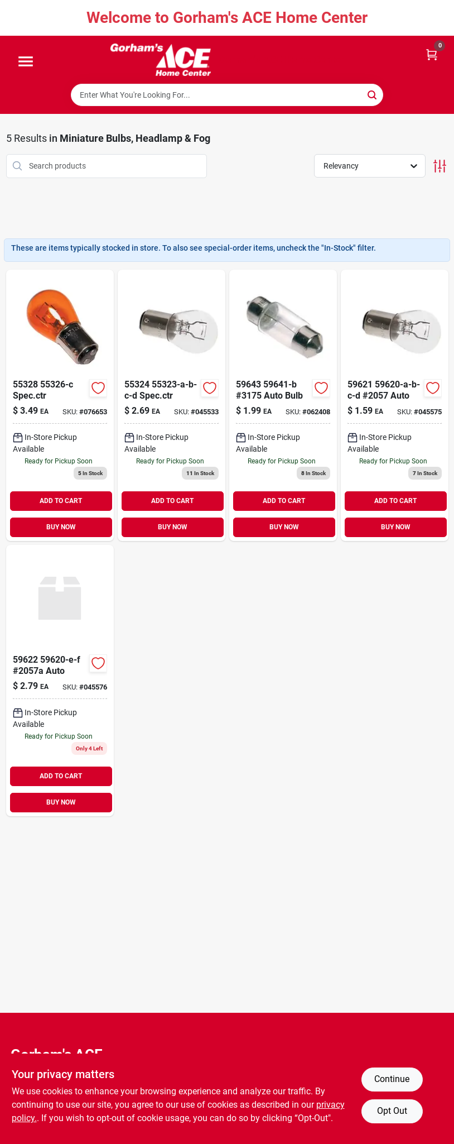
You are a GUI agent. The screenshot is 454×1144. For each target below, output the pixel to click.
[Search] (373, 94)
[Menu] (25, 62)
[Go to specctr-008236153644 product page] (60, 405)
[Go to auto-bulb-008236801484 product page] (283, 405)
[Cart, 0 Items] (431, 54)
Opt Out (392, 1110)
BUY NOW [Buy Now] (61, 527)
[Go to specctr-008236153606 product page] (171, 405)
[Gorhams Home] (160, 60)
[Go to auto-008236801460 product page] (60, 680)
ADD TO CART (61, 501)
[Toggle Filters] (439, 166)
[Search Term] (227, 95)
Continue (391, 1079)
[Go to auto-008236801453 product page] (394, 405)
